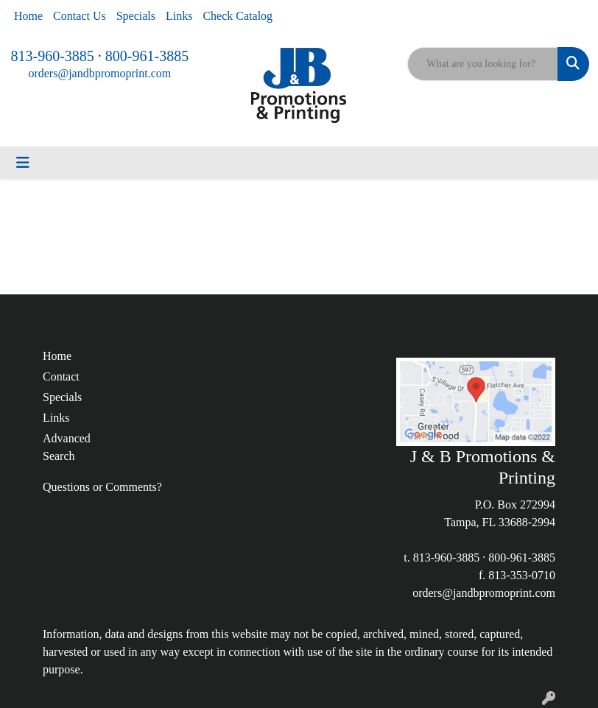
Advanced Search (67, 447)
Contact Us (79, 16)
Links (179, 16)
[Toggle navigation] (22, 162)
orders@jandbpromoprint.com (99, 73)
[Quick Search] (482, 64)
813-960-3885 (52, 56)
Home (28, 16)
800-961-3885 (147, 56)
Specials (135, 16)
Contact (61, 376)
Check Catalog (237, 16)
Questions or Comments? (102, 487)
